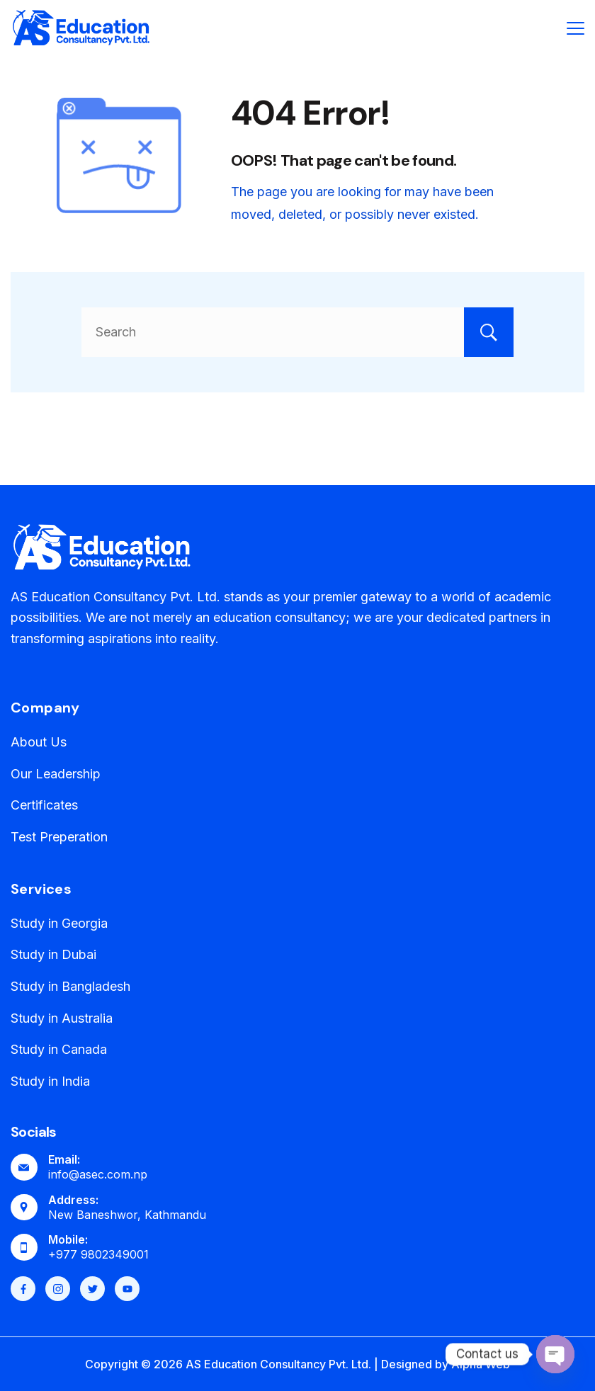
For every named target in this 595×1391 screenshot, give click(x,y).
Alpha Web (480, 1364)
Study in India (50, 1081)
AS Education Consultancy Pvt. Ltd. (278, 1364)
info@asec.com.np (97, 1174)
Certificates (44, 804)
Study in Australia (62, 1018)
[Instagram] (57, 1288)
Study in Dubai (53, 954)
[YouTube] (127, 1288)
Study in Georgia (59, 923)
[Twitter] (92, 1288)
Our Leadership (56, 773)
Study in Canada (59, 1049)
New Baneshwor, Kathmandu (127, 1215)
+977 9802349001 (98, 1254)
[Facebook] (23, 1288)
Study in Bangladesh (70, 986)
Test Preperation (59, 836)
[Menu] (575, 28)
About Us (39, 741)
